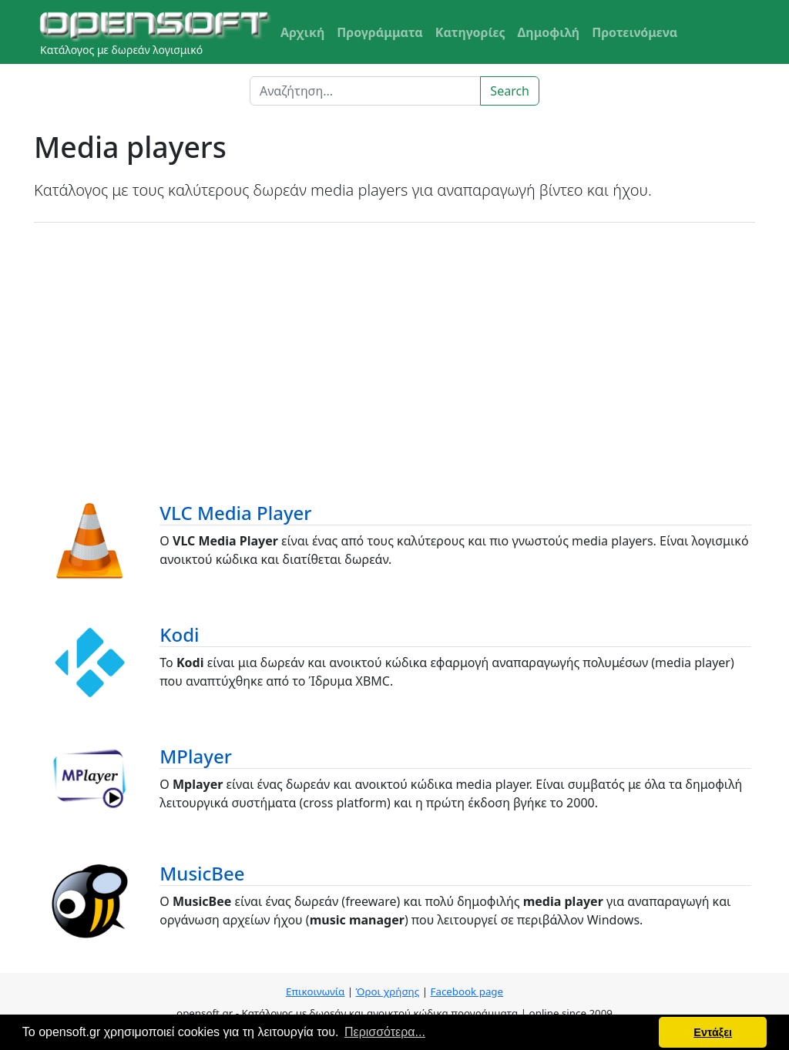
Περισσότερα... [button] (384, 1031)
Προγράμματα (380, 32)
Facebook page (466, 991)
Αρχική (302, 32)
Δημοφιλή (549, 32)
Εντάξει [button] (712, 1032)
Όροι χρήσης (388, 991)
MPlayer (195, 756)
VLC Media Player (235, 512)
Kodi (179, 634)
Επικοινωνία (315, 991)
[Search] (365, 91)
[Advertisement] (394, 346)
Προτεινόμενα (634, 32)
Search (509, 90)
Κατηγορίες (470, 32)
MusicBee (201, 873)
